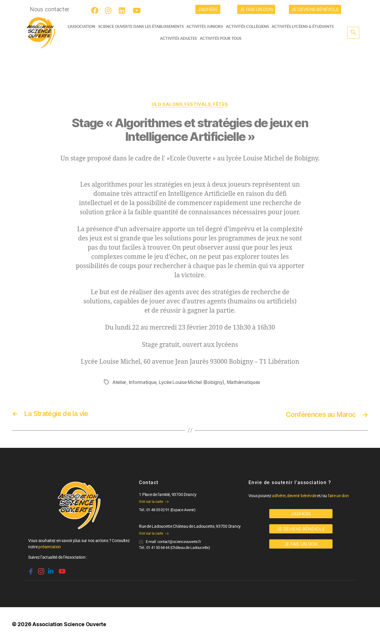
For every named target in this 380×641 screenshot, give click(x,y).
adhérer (278, 495)
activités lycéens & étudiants (305, 26)
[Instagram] (109, 10)
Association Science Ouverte (69, 624)
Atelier (119, 382)
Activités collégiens (249, 26)
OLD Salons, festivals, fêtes (190, 104)
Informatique (143, 382)
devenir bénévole (301, 495)
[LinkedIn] (123, 10)
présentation (49, 546)
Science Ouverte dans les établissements (142, 26)
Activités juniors (206, 26)
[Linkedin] (50, 569)
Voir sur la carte (153, 502)
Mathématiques (246, 382)
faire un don (338, 495)
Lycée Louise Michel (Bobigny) (192, 382)
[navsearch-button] (353, 33)
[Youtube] (137, 10)
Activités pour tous (220, 38)
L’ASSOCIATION (79, 26)
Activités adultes (178, 38)
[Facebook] (95, 10)
